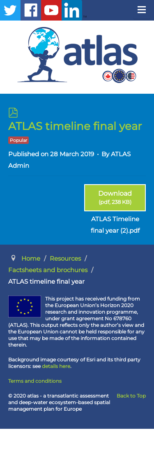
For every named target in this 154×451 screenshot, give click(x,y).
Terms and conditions (35, 381)
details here (56, 366)
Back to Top (131, 396)
